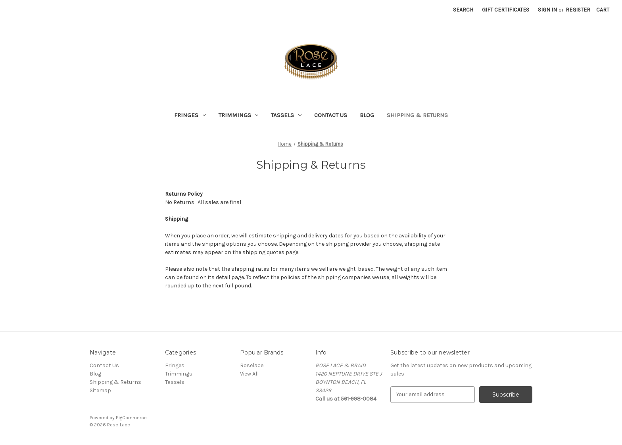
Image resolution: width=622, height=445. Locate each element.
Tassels (286, 115)
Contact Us (330, 115)
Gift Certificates (505, 9)
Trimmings (239, 115)
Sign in (547, 9)
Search (463, 9)
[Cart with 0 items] (603, 9)
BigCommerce (131, 417)
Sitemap (100, 390)
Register (578, 9)
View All (249, 373)
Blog (367, 115)
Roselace (251, 365)
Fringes (190, 115)
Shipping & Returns (417, 115)
